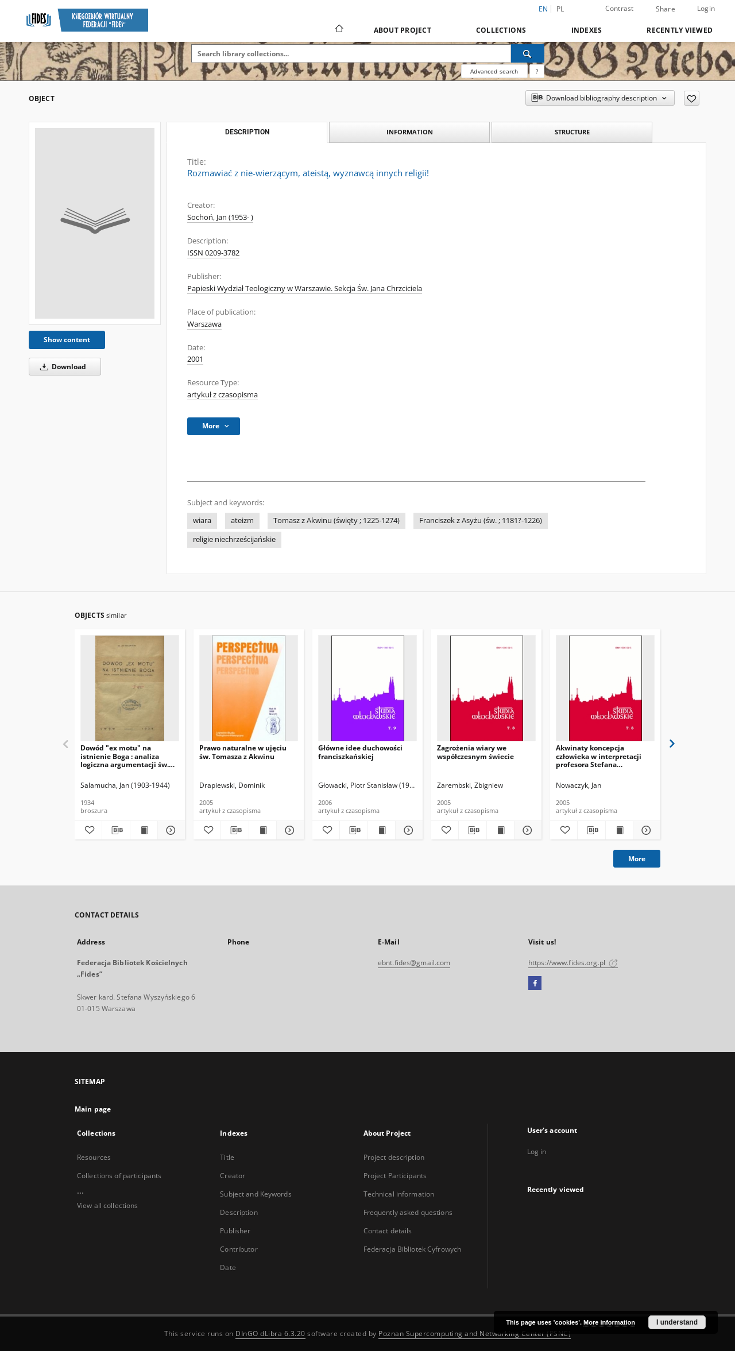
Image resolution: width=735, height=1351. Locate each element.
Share (665, 9)
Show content (67, 339)
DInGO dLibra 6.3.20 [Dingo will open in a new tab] (270, 1333)
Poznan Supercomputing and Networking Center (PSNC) (474, 1333)
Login (706, 8)
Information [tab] (409, 131)
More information (609, 1322)
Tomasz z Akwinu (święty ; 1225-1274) (336, 520)
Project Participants (395, 1175)
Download (61, 366)
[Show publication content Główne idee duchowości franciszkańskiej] (381, 830)
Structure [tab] (572, 131)
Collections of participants (119, 1175)
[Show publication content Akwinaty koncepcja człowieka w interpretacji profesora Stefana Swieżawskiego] (619, 830)
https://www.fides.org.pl (573, 962)
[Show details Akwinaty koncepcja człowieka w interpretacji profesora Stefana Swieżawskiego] (645, 830)
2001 (195, 359)
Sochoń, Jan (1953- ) (220, 217)
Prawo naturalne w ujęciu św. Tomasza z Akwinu (243, 752)
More (636, 859)
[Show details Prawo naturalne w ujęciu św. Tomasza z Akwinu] (288, 830)
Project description (393, 1157)
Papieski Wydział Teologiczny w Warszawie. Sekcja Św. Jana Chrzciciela (304, 288)
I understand (677, 1322)
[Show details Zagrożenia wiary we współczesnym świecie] (526, 830)
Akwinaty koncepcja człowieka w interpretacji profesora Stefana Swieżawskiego (598, 756)
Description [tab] (247, 132)
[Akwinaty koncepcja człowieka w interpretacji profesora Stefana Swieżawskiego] (605, 689)
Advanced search (494, 71)
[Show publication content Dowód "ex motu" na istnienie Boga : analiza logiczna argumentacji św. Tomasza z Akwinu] (143, 830)
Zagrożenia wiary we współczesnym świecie (475, 752)
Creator (232, 1175)
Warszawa (204, 324)
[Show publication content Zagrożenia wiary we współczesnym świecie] (500, 830)
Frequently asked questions (407, 1212)
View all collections (107, 1205)
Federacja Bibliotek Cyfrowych (412, 1249)
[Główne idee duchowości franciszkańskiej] (367, 689)
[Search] (527, 53)
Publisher (235, 1231)
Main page (93, 1109)
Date (227, 1267)
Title (227, 1157)
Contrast (619, 8)
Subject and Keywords (255, 1194)
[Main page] (338, 29)
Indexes (586, 30)
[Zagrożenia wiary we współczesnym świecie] (486, 689)
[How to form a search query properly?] (536, 71)
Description (238, 1212)
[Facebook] (534, 983)
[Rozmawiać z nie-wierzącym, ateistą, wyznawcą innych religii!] (94, 223)
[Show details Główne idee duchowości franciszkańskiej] (407, 830)
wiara (202, 520)
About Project (402, 30)
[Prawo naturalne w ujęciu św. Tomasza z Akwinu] (248, 689)
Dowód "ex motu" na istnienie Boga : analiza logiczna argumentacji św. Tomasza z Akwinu (124, 756)
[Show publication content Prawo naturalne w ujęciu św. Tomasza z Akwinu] (262, 830)
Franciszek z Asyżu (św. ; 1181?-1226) (480, 520)
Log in (537, 1151)
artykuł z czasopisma (222, 395)
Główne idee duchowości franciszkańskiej (360, 752)
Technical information (399, 1194)
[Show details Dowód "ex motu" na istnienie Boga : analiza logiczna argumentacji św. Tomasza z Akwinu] (169, 830)
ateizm (242, 520)
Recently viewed (680, 30)
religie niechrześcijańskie (234, 539)
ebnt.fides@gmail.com (414, 962)
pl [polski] (560, 9)
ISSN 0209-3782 (213, 253)
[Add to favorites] (691, 98)
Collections (501, 30)
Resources (94, 1157)
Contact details (387, 1231)
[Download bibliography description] (115, 830)
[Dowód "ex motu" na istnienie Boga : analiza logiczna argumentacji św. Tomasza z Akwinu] (130, 689)
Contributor (238, 1249)
